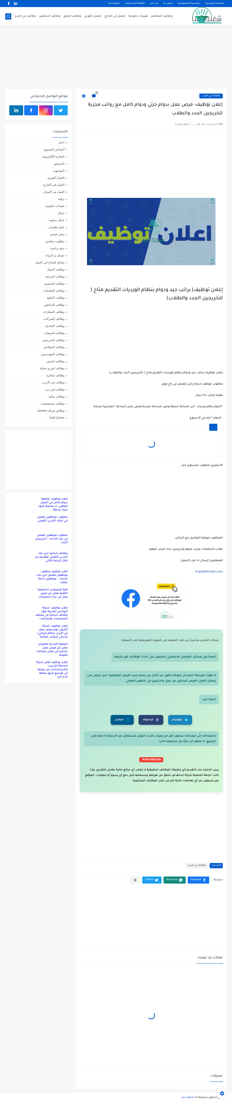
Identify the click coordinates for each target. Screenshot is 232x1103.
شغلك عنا (114, 3)
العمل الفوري (93, 16)
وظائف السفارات (53, 311)
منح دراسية (57, 248)
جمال (61, 213)
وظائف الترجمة (54, 276)
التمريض (59, 163)
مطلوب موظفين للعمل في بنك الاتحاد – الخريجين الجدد (51, 539)
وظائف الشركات (54, 318)
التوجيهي (58, 170)
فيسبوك (151, 720)
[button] (198, 880)
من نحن (154, 3)
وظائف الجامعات (53, 290)
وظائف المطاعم (161, 16)
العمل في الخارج (115, 16)
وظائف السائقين (49, 16)
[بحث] (8, 16)
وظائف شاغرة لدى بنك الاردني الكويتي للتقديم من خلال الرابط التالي (51, 557)
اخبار (61, 142)
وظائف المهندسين (52, 354)
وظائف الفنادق (55, 326)
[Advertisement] (116, 58)
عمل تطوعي (56, 227)
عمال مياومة (56, 220)
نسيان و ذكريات (54, 255)
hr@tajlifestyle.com (209, 572)
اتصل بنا (168, 3)
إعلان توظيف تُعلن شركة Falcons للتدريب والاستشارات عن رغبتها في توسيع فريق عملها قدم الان (52, 669)
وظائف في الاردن (25, 16)
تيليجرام (180, 720)
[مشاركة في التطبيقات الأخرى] (135, 880)
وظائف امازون (55, 361)
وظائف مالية (56, 396)
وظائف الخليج (72, 16)
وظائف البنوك (55, 269)
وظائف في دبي (54, 389)
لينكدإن (122, 720)
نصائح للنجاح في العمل (49, 262)
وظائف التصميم (54, 283)
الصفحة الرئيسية (214, 3)
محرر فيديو (57, 234)
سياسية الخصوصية (189, 3)
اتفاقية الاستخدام (135, 3)
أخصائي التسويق (54, 149)
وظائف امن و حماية (52, 368)
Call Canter (56, 417)
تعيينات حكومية (138, 16)
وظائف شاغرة (55, 375)
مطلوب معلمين (54, 241)
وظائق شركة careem (50, 410)
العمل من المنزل (53, 191)
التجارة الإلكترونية (53, 156)
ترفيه (61, 198)
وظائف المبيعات (54, 333)
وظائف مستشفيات (52, 403)
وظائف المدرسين (53, 340)
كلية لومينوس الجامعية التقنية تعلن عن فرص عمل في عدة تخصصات (53, 593)
